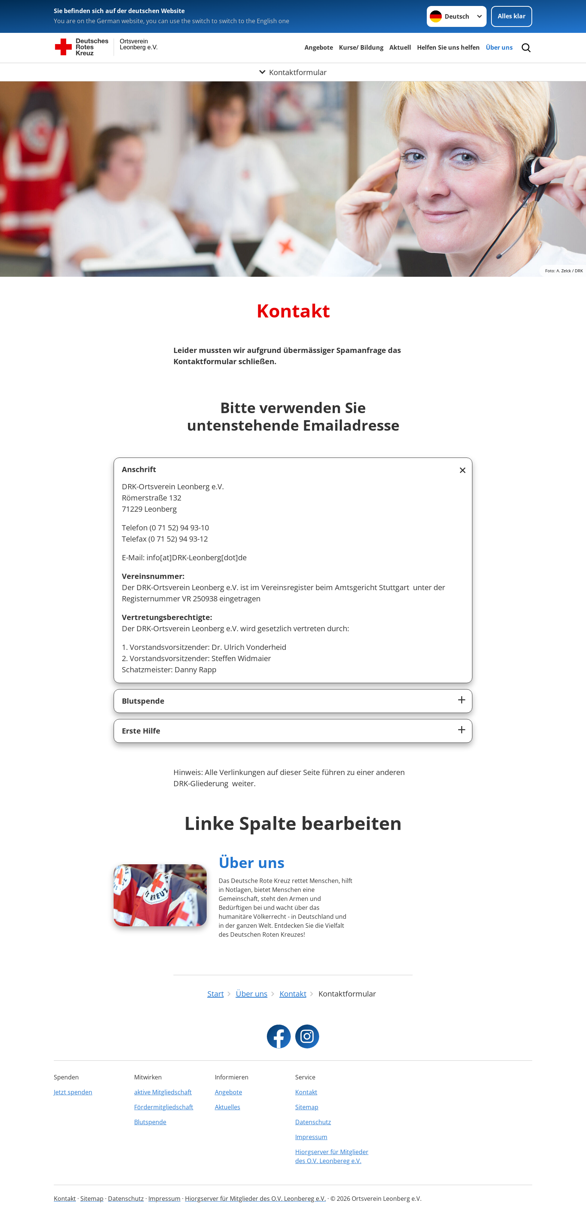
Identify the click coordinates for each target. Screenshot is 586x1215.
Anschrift (139, 469)
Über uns (499, 47)
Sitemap (306, 1107)
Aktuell (400, 47)
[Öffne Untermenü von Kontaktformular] (293, 72)
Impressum (311, 1137)
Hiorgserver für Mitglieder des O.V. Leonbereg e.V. (331, 1156)
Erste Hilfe (141, 731)
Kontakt (306, 1092)
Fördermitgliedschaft (163, 1107)
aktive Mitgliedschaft (163, 1092)
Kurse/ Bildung (361, 47)
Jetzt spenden (73, 1092)
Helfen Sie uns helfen (448, 47)
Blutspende (143, 701)
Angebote (319, 47)
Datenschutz (313, 1122)
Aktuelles (227, 1107)
